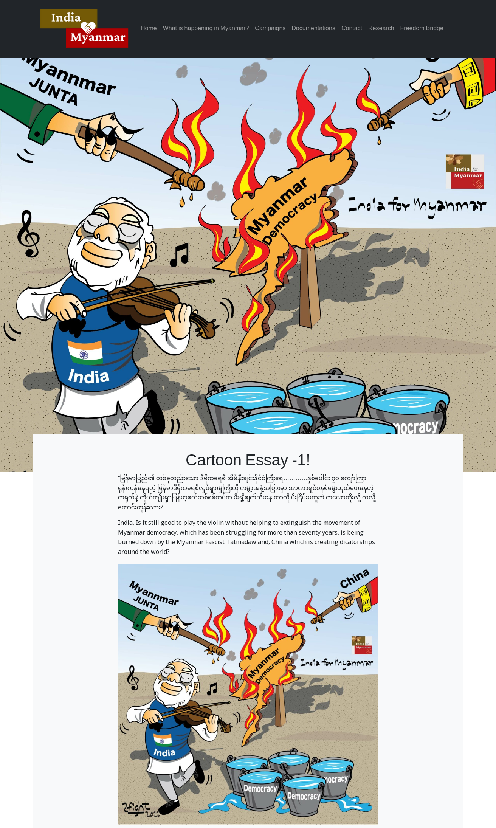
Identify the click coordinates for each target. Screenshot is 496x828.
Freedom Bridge (421, 29)
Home (149, 29)
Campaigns (270, 29)
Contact (351, 29)
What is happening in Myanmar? (206, 29)
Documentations (313, 29)
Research (381, 29)
